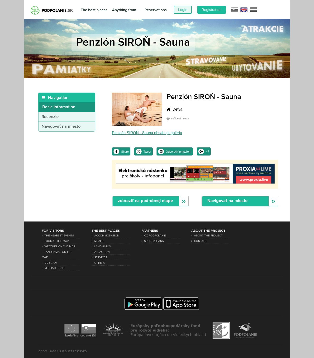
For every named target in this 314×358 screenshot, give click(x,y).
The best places (94, 10)
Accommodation (106, 235)
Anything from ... (126, 10)
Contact (200, 241)
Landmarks (102, 246)
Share (125, 151)
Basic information (58, 107)
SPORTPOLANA (154, 241)
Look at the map (56, 241)
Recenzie (50, 116)
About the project (208, 235)
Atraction (101, 252)
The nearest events (59, 235)
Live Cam (50, 262)
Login (182, 9)
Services (100, 257)
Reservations (155, 10)
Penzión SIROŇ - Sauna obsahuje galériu (147, 133)
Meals (98, 241)
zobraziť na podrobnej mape (145, 201)
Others (99, 263)
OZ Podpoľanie (155, 235)
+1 (207, 151)
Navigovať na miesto (61, 126)
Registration (212, 9)
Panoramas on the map (57, 254)
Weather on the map (59, 246)
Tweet (147, 151)
